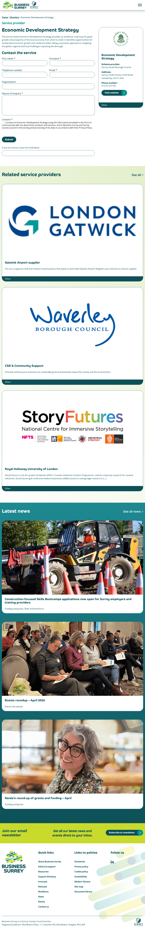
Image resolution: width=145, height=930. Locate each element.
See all (136, 175)
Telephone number (12, 70)
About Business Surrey (49, 861)
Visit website (112, 92)
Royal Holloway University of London (31, 469)
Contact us (43, 906)
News (41, 896)
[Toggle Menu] (140, 5)
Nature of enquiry (12, 93)
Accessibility (80, 876)
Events (41, 901)
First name (8, 58)
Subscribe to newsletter (122, 832)
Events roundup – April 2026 (25, 700)
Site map (78, 886)
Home (5, 17)
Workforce (43, 891)
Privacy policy (81, 866)
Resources (43, 871)
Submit (9, 139)
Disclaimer (79, 861)
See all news (132, 511)
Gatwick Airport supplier (22, 262)
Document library (83, 891)
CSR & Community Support (24, 366)
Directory (14, 17)
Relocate (42, 886)
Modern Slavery (82, 881)
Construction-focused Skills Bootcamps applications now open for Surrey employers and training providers (68, 600)
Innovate (42, 881)
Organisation (9, 81)
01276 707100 (108, 85)
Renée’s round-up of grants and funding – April (38, 798)
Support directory (47, 876)
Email (53, 70)
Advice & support (46, 866)
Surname (55, 58)
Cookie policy (81, 871)
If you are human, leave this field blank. (21, 147)
